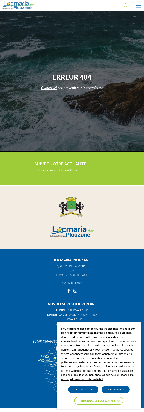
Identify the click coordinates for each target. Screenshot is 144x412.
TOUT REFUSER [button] (115, 389)
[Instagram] (75, 291)
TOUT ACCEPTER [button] (83, 389)
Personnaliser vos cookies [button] (98, 400)
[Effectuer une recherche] (126, 5)
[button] (138, 5)
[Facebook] (68, 291)
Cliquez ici (49, 87)
